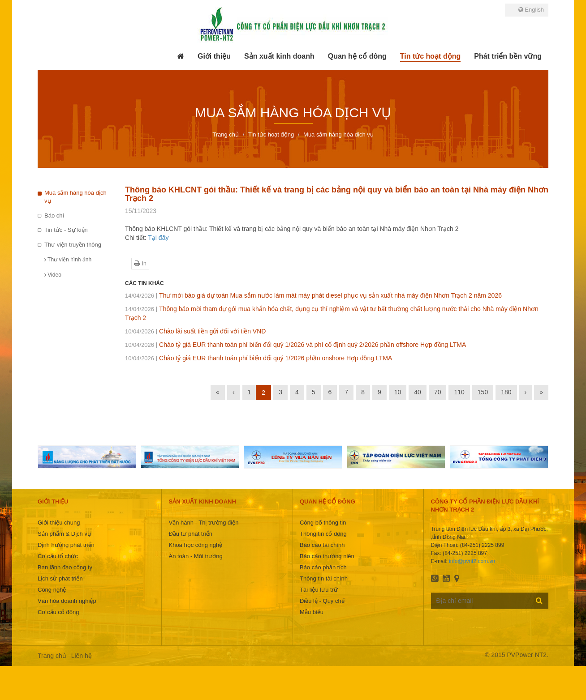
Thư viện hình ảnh (67, 259)
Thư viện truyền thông (72, 244)
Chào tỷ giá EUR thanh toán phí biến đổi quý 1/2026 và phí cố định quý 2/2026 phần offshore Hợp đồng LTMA (295, 344)
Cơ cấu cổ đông (58, 612)
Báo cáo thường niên (327, 556)
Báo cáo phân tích (323, 567)
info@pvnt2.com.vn (472, 561)
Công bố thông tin (323, 522)
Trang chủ (52, 655)
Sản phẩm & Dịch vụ (64, 533)
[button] (214, 56)
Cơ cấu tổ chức (58, 556)
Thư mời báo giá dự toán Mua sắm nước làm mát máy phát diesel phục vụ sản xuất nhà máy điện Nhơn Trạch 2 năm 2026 (313, 295)
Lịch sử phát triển (60, 578)
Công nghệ (52, 589)
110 (459, 392)
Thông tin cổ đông (323, 533)
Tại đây (158, 237)
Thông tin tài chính (324, 578)
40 (417, 392)
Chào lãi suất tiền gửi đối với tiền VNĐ (195, 331)
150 (483, 392)
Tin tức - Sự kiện (66, 229)
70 (437, 392)
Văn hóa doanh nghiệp (67, 601)
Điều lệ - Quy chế (322, 601)
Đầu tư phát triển (190, 533)
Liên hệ (81, 655)
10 (397, 392)
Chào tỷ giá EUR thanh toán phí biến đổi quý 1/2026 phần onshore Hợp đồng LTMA (258, 358)
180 (506, 392)
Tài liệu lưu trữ (319, 589)
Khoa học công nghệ (195, 545)
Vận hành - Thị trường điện (203, 522)
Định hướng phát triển (66, 545)
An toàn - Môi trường (195, 556)
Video (52, 275)
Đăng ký (539, 600)
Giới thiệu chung (59, 522)
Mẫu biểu (311, 612)
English (531, 9)
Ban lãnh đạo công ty (65, 567)
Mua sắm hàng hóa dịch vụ (75, 197)
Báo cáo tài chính (322, 545)
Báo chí (54, 215)
